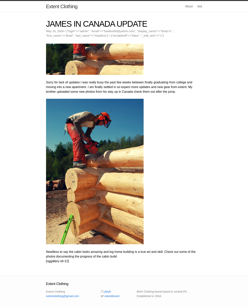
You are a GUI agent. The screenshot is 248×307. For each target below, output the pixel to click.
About (189, 6)
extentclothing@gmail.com (62, 296)
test (199, 6)
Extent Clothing (61, 6)
